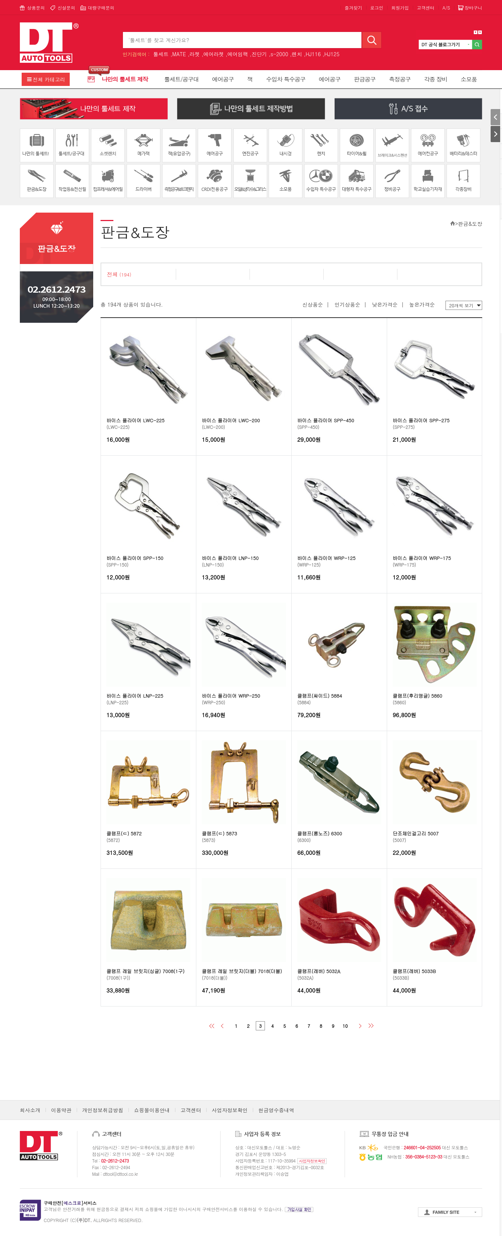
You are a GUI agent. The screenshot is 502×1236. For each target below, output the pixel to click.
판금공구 (364, 79)
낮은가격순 (384, 304)
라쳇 (194, 54)
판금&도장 (470, 223)
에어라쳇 (213, 54)
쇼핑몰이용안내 (152, 1110)
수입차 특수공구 (285, 79)
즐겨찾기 (353, 7)
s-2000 (279, 54)
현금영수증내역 (276, 1110)
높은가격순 (422, 304)
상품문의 (36, 7)
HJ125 (331, 54)
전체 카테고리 (49, 79)
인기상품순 (347, 304)
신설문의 (66, 7)
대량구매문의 (101, 7)
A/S (446, 7)
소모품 (469, 79)
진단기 (259, 54)
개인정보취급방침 (102, 1110)
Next (480, 32)
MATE (179, 54)
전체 (119, 274)
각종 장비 (435, 79)
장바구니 (473, 7)
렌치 (297, 54)
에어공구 (223, 79)
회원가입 (400, 7)
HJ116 (313, 54)
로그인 (376, 7)
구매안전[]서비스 (70, 1203)
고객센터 (425, 7)
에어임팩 (238, 54)
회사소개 (30, 1110)
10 (345, 1026)
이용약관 (61, 1110)
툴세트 (160, 54)
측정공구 (400, 79)
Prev (475, 32)
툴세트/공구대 (181, 79)
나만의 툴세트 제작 (125, 79)
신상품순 (312, 304)
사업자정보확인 (230, 1110)
